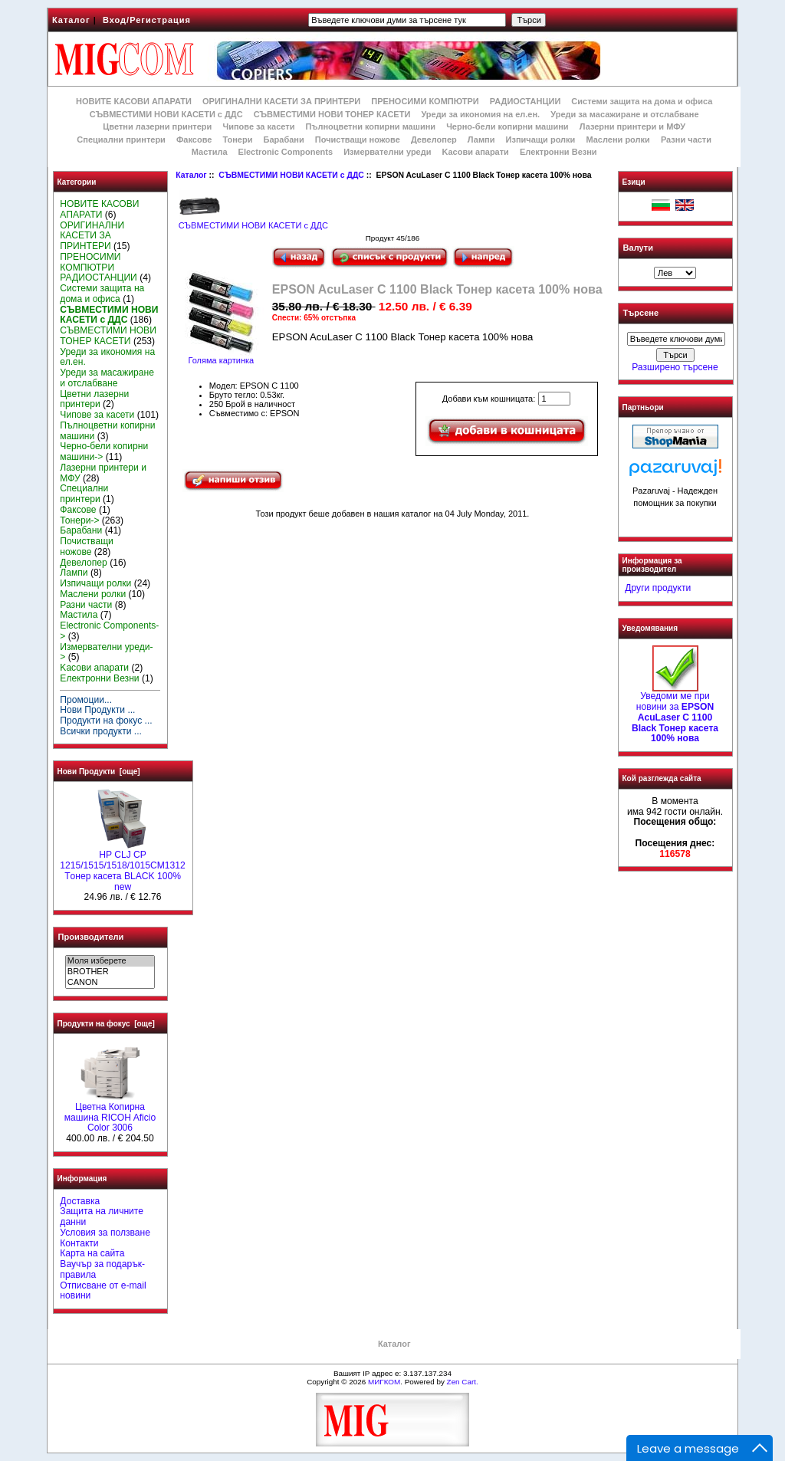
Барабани (284, 139)
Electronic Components (285, 151)
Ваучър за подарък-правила (102, 1269)
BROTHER (110, 972)
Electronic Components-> (109, 631)
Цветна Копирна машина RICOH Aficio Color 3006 (110, 1114)
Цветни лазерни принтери (157, 126)
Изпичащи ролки (541, 139)
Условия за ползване (105, 1232)
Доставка (80, 1201)
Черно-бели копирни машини (507, 126)
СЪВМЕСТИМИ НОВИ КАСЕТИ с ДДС (291, 175)
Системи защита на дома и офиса (641, 101)
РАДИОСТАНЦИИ (525, 101)
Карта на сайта (92, 1253)
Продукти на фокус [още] (106, 1023)
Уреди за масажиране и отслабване (624, 114)
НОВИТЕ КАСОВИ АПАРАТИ (134, 101)
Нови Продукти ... (97, 709)
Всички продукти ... (101, 731)
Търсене (641, 313)
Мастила (210, 151)
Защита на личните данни (101, 1216)
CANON (110, 982)
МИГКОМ (384, 1381)
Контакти (79, 1243)
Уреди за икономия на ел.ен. (480, 114)
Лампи (481, 139)
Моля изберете (110, 961)
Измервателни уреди (387, 151)
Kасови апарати (475, 151)
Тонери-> (79, 520)
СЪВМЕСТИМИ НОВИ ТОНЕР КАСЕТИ (332, 114)
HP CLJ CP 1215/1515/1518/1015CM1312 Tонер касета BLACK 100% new (122, 866)
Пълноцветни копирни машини (370, 126)
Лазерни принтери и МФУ (632, 126)
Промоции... (86, 699)
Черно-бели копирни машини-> (104, 451)
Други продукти (658, 588)
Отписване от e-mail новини (103, 1291)
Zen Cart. (462, 1381)
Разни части (686, 139)
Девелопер (434, 139)
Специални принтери (121, 139)
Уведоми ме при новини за (675, 713)
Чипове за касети (258, 126)
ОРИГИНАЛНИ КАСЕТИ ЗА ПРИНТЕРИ (281, 101)
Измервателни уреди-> (106, 652)
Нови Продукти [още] (98, 771)
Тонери (237, 139)
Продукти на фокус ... (106, 720)
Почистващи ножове (357, 139)
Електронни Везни (558, 151)
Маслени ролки (617, 139)
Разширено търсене (675, 367)
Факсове (194, 139)
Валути (638, 247)
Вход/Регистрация (147, 20)
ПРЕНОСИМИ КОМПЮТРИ (424, 101)
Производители (91, 936)
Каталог (71, 20)
